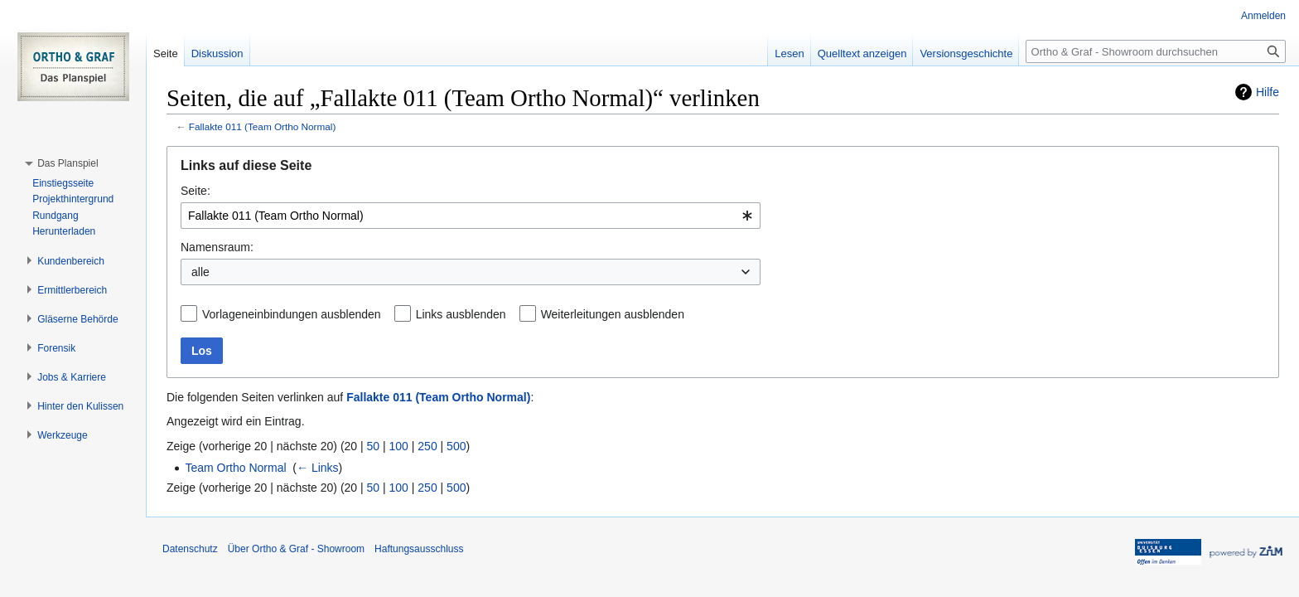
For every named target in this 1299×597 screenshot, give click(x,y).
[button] (67, 163)
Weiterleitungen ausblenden (612, 314)
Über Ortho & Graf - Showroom (296, 549)
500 (456, 446)
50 (373, 446)
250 (427, 446)
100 (398, 446)
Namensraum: (217, 247)
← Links (318, 467)
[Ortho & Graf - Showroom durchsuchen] (1156, 51)
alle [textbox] (200, 272)
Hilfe (1267, 92)
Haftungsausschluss (418, 549)
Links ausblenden (461, 314)
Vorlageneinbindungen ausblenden (291, 314)
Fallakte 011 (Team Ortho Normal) (262, 126)
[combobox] (471, 215)
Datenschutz (190, 549)
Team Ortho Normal (235, 467)
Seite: (195, 190)
